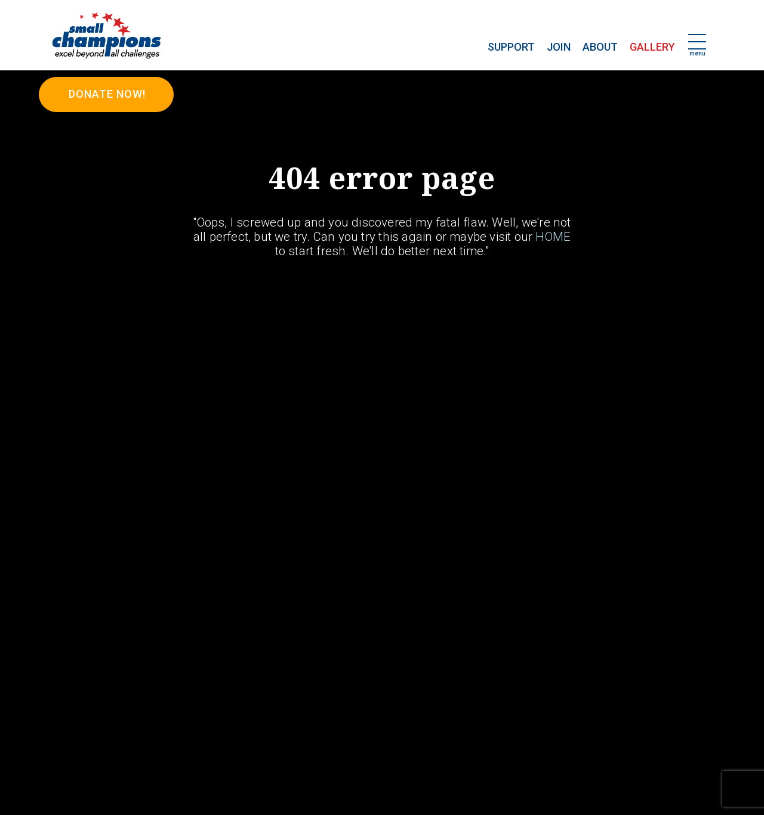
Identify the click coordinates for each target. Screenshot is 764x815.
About (600, 47)
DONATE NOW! (107, 94)
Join (559, 47)
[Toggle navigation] (697, 43)
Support (511, 47)
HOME (553, 237)
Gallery (652, 47)
